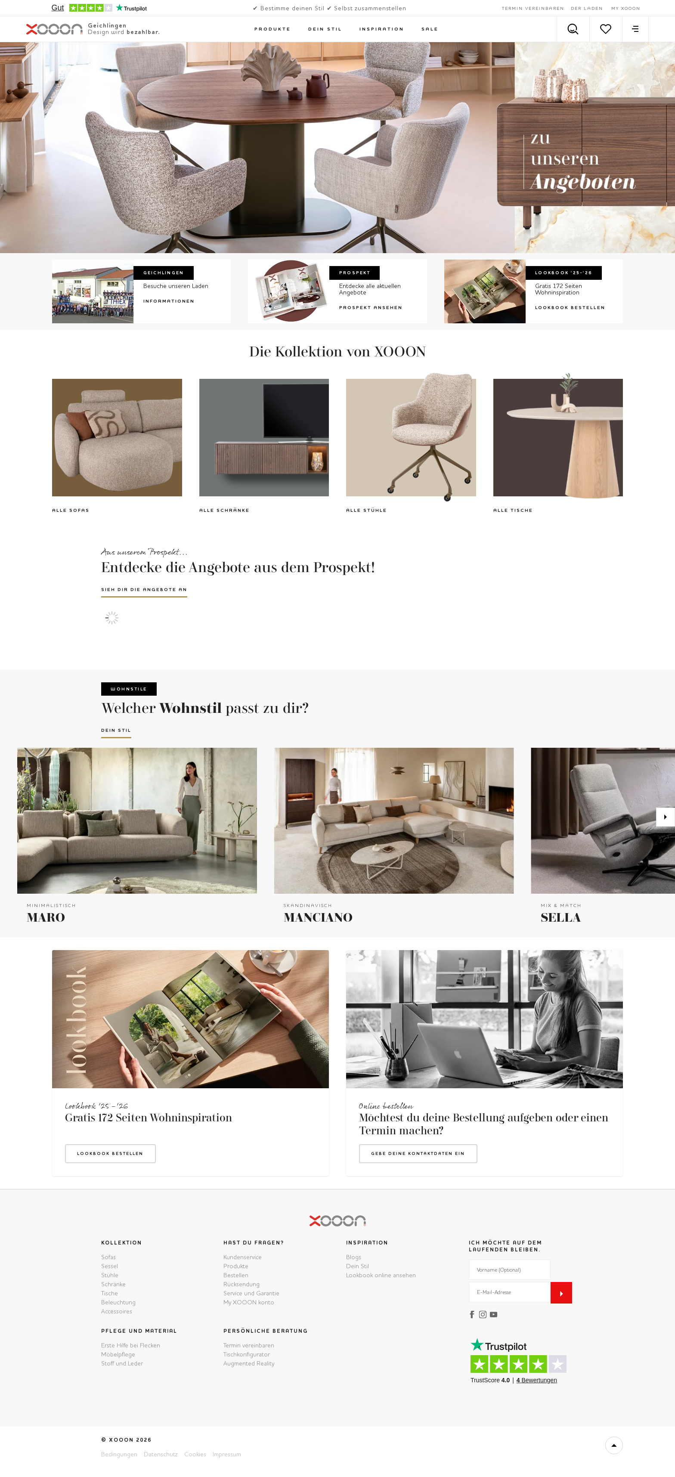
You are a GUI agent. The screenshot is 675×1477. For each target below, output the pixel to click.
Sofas (108, 1257)
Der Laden (587, 8)
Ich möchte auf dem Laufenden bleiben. (505, 1246)
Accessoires (116, 1311)
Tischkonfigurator (246, 1354)
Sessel (109, 1266)
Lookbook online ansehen (381, 1275)
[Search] (573, 29)
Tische (109, 1293)
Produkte (235, 1266)
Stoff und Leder (122, 1363)
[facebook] (473, 1313)
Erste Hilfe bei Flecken (130, 1345)
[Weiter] (665, 817)
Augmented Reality (248, 1363)
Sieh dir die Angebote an (144, 589)
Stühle (109, 1275)
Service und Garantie (251, 1293)
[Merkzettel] (606, 29)
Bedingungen (119, 1454)
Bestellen (235, 1275)
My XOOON (626, 8)
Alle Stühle (366, 510)
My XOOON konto (248, 1302)
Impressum (227, 1454)
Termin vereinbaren (533, 8)
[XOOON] (92, 29)
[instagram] (484, 1313)
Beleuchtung (118, 1302)
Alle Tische (513, 510)
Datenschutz (161, 1454)
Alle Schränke (224, 510)
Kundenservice (242, 1257)
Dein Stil (116, 730)
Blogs (353, 1257)
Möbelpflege (118, 1354)
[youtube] (494, 1313)
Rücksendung (241, 1284)
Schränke (113, 1284)
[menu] (635, 29)
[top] (614, 1445)
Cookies (195, 1454)
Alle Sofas (71, 510)
